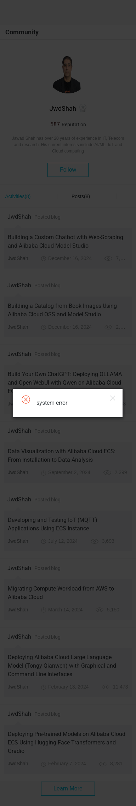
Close (112, 398)
